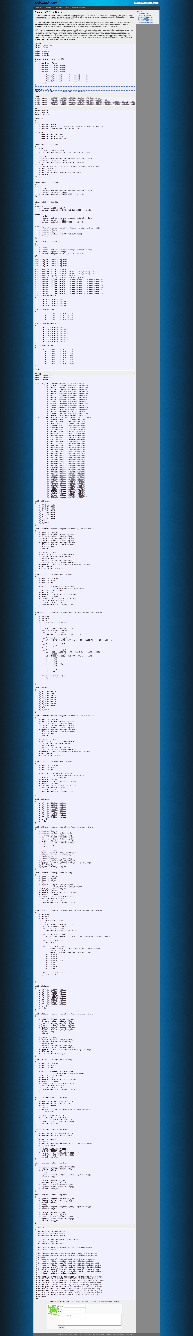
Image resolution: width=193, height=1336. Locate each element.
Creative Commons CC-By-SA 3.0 (86, 1301)
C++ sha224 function (145, 17)
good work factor (70, 36)
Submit (61, 1327)
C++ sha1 (83, 1334)
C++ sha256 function (145, 19)
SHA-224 (81, 15)
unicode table (59, 7)
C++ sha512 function (145, 23)
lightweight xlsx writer (78, 7)
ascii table (49, 7)
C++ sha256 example (97, 1334)
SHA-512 (107, 15)
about (109, 1334)
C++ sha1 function (144, 15)
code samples (39, 7)
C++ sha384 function (145, 21)
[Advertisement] (148, 62)
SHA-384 (97, 15)
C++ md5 (73, 1334)
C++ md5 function (144, 13)
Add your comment (90, 1320)
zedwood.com (46, 3)
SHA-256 (89, 15)
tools (67, 7)
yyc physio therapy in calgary (124, 1334)
